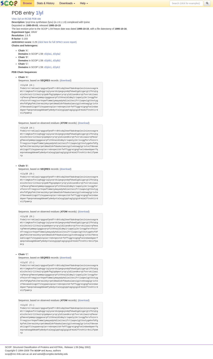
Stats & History (45, 3)
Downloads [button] (67, 3)
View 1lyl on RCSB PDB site (26, 18)
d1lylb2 (56, 60)
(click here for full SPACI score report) (57, 42)
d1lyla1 (48, 54)
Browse (27, 3)
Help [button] (84, 3)
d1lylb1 (48, 60)
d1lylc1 (48, 67)
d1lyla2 (56, 54)
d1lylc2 (56, 67)
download (66, 80)
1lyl (39, 12)
